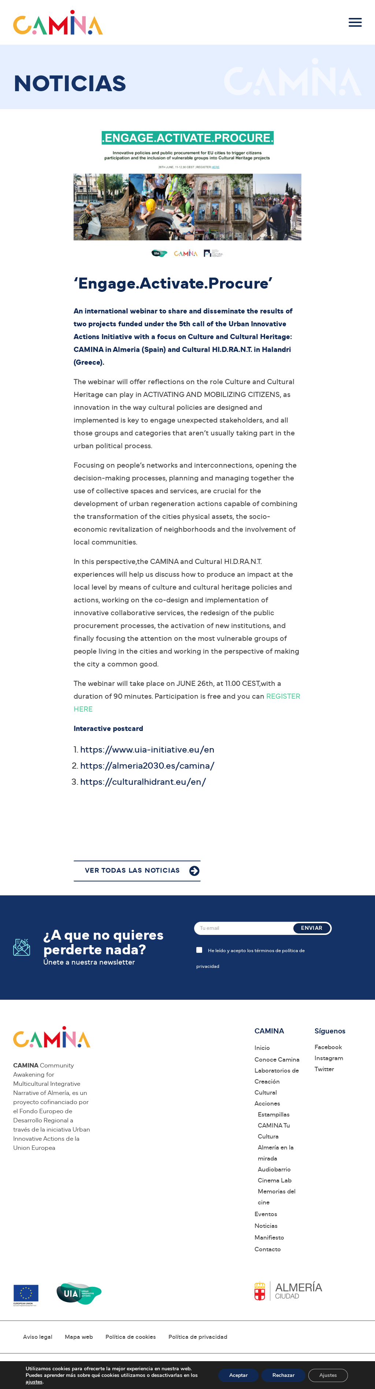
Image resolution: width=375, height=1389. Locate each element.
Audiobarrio (274, 1169)
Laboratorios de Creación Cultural (277, 1081)
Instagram (329, 1058)
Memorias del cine (277, 1197)
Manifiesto (269, 1237)
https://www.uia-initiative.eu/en (147, 749)
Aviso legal (37, 1337)
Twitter (324, 1069)
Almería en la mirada (276, 1153)
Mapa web (79, 1337)
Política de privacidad (197, 1337)
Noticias (266, 1226)
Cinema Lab (275, 1180)
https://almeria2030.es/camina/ (147, 765)
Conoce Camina (277, 1059)
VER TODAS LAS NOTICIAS (133, 871)
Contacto (268, 1249)
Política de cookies (130, 1337)
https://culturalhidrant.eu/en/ (143, 782)
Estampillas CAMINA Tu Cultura (274, 1125)
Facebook (328, 1047)
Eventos (266, 1214)
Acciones (267, 1103)
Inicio (262, 1048)
